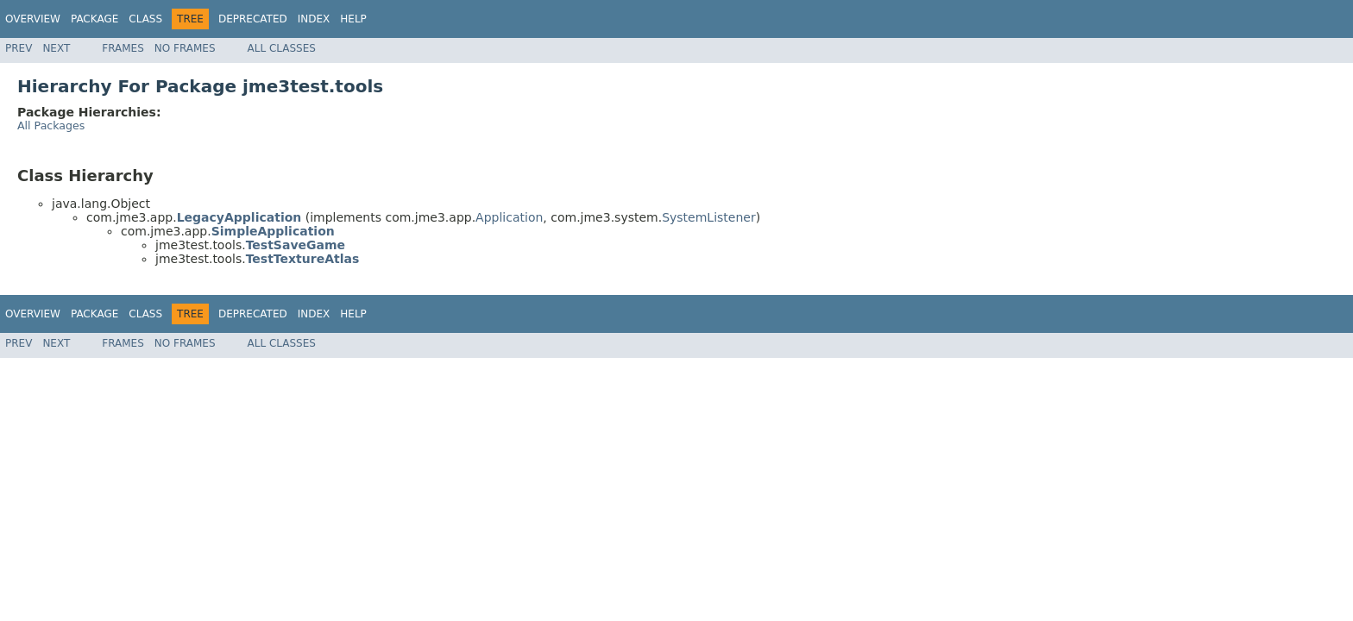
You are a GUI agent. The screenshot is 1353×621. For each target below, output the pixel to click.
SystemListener (709, 217)
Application (509, 217)
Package (94, 19)
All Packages (51, 125)
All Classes (282, 48)
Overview (32, 19)
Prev (18, 48)
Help (353, 19)
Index (314, 19)
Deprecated (252, 19)
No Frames (185, 48)
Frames (123, 48)
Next (56, 48)
